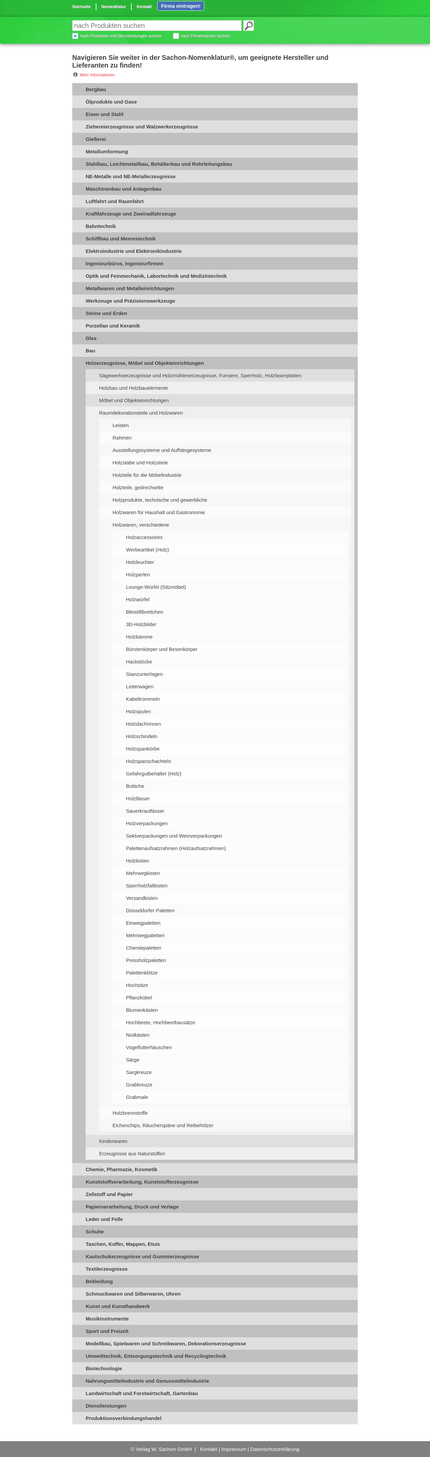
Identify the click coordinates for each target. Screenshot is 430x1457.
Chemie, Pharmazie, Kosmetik (121, 1169)
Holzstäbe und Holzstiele (140, 462)
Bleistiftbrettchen (144, 612)
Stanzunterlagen (144, 674)
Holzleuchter (140, 562)
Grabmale (137, 1097)
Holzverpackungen (147, 823)
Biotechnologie (104, 1368)
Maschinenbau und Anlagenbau (123, 189)
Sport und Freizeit (107, 1331)
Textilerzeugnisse (107, 1269)
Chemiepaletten (143, 948)
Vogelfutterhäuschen (149, 1047)
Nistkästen (137, 1035)
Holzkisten (137, 861)
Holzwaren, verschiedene (141, 525)
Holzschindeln (141, 736)
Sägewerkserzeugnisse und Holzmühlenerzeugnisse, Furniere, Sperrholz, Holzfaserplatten (200, 375)
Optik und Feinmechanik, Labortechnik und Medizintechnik (156, 276)
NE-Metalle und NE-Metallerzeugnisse (131, 176)
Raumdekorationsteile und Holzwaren (141, 413)
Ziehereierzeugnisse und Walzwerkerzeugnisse (142, 126)
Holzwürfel (137, 599)
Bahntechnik (101, 226)
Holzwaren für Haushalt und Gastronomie (159, 512)
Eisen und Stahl (105, 114)
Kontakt (144, 6)
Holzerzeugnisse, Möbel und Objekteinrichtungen (145, 363)
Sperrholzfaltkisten (146, 885)
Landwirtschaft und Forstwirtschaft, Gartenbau (142, 1393)
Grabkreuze (139, 1084)
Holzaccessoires (144, 537)
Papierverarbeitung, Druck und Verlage (132, 1207)
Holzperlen (138, 574)
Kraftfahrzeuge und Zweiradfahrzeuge (131, 214)
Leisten (121, 425)
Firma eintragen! (181, 6)
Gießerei (96, 139)
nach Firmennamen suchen (205, 36)
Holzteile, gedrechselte (138, 487)
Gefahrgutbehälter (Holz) (153, 773)
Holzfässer (138, 798)
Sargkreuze (139, 1072)
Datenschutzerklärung (274, 1449)
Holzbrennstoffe (130, 1113)
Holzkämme (139, 637)
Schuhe (95, 1231)
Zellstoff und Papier (109, 1194)
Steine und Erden (106, 313)
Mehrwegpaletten (145, 935)
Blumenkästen (142, 1010)
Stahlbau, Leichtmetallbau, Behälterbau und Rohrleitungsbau (159, 164)
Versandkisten (142, 898)
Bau (90, 350)
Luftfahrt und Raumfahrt (114, 201)
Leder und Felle (104, 1219)
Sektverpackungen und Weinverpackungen (174, 836)
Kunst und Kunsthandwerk (118, 1306)
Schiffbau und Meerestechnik (121, 238)
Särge (132, 1060)
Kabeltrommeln (143, 699)
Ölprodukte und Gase (111, 102)
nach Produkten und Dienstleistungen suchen (121, 36)
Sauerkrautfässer (145, 811)
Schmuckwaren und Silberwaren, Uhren (133, 1294)
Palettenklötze (142, 972)
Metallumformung (107, 151)
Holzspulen (138, 711)
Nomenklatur (113, 6)
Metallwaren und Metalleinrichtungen (130, 288)
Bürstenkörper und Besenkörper (162, 649)
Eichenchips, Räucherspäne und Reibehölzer (163, 1125)
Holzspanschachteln (148, 761)
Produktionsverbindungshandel (124, 1418)
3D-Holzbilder (141, 624)
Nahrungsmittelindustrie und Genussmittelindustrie (147, 1381)
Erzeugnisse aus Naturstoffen (132, 1153)
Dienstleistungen (106, 1406)
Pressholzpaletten (146, 960)
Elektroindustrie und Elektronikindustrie (134, 251)
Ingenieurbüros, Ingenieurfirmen (124, 263)
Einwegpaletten (143, 923)
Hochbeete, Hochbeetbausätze (160, 1022)
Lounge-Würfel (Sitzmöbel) (156, 587)
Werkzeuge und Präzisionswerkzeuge (130, 301)
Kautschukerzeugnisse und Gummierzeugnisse (142, 1256)
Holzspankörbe (143, 749)
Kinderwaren (113, 1141)
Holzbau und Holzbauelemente (133, 388)
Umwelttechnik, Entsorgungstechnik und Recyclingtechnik (156, 1356)
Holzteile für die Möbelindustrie (147, 475)
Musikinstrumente (107, 1318)
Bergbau (96, 89)
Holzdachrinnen (143, 724)
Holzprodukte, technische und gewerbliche (160, 500)
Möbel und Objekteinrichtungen (134, 400)
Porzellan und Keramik (113, 326)
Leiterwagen (140, 686)
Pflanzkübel (139, 997)
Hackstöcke (139, 661)
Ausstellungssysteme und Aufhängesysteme (162, 450)
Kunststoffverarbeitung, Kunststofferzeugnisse (142, 1182)
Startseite (81, 6)
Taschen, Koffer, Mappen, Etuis (123, 1244)
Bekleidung (99, 1281)
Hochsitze (137, 985)
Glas (91, 338)
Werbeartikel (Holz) (147, 549)
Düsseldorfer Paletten (150, 910)
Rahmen (122, 437)
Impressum (233, 1449)
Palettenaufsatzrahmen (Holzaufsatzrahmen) (176, 848)
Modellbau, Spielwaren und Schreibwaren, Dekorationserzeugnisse (166, 1343)
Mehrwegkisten (143, 873)
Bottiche (135, 786)
